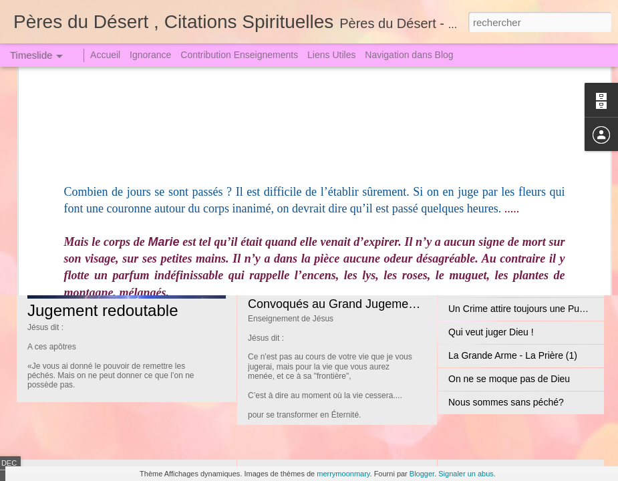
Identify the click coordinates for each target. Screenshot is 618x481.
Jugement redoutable (102, 310)
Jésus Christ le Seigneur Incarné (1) (344, 207)
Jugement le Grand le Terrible (509, 262)
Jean (77, 131)
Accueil (105, 54)
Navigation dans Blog (409, 54)
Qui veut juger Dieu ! (491, 332)
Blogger (422, 474)
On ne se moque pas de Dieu (509, 378)
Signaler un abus (466, 474)
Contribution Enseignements (239, 54)
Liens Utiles (331, 54)
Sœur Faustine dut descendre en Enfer (529, 285)
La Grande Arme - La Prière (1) (512, 355)
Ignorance (150, 54)
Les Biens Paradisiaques (499, 168)
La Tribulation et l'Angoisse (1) (511, 238)
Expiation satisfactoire (493, 191)
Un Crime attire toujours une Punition (525, 308)
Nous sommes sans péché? (506, 402)
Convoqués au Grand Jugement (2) (342, 304)
